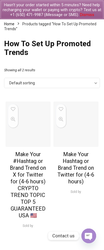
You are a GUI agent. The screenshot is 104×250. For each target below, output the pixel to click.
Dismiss (87, 14)
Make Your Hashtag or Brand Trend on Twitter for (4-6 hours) (75, 168)
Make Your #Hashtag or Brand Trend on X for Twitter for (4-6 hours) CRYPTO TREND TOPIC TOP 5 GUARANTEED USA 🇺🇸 (28, 185)
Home (9, 24)
